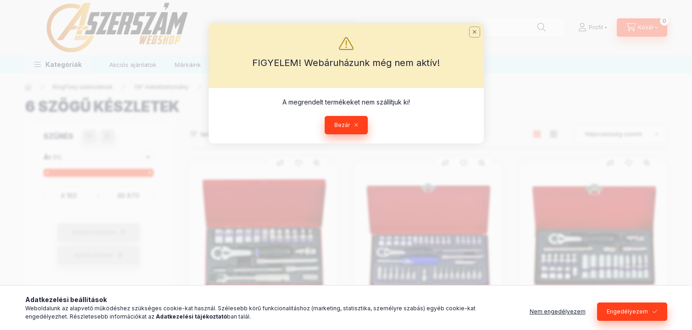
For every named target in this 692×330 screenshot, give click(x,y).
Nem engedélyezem (558, 311)
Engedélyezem (627, 311)
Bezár (342, 124)
